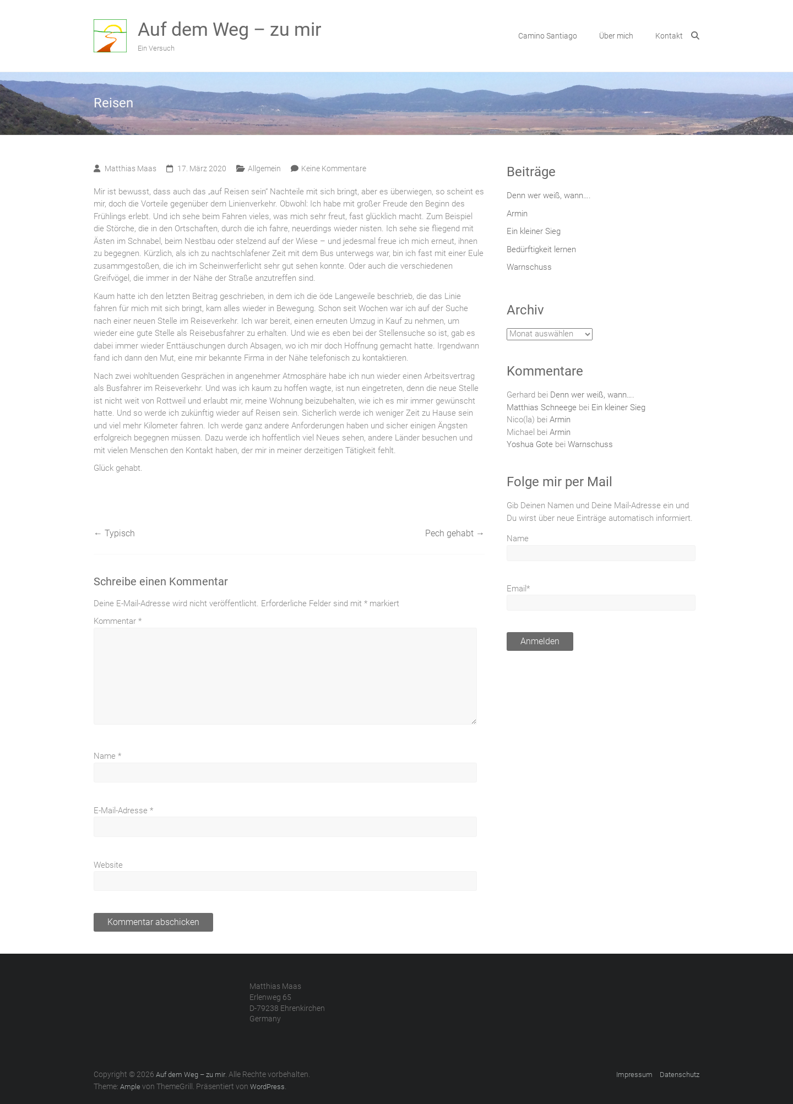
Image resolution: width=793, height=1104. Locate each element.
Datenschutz (679, 1074)
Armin (517, 214)
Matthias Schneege (542, 407)
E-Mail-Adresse (123, 810)
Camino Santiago (547, 35)
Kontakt (669, 35)
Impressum (634, 1074)
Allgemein (264, 168)
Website (108, 865)
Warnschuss (529, 267)
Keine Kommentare (333, 168)
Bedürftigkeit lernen (541, 249)
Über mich (616, 35)
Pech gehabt (455, 533)
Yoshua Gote (530, 444)
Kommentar (118, 621)
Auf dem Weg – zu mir (230, 29)
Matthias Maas (130, 168)
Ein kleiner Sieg (534, 231)
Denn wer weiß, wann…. (549, 195)
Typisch (114, 533)
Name (107, 756)
